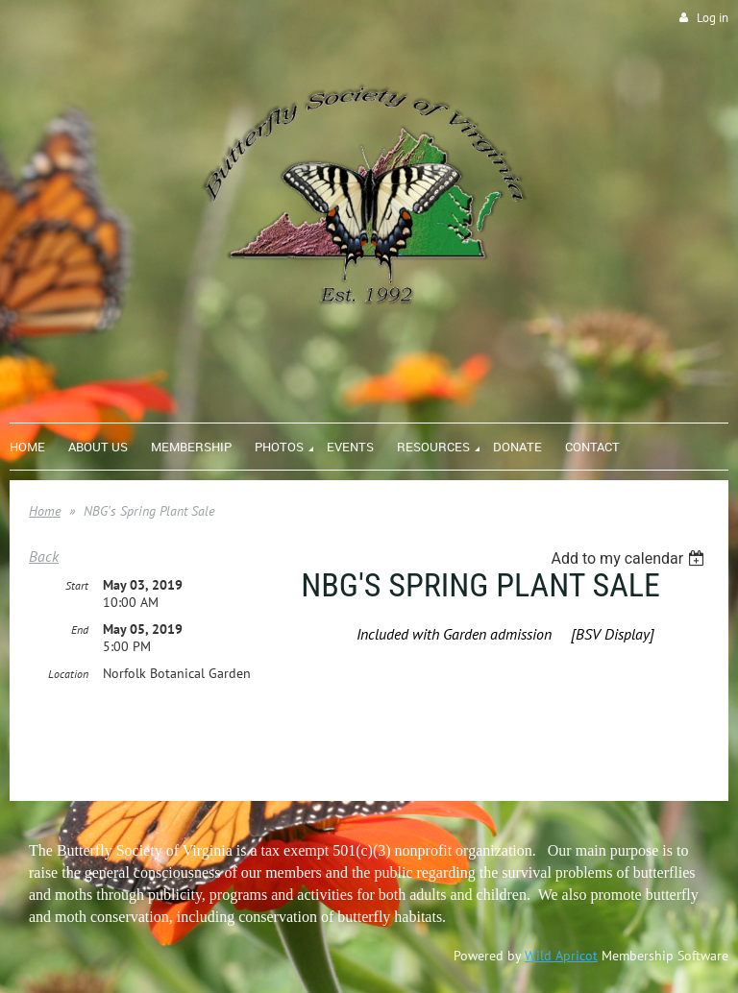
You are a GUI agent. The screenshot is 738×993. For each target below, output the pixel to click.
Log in (712, 18)
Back (44, 556)
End (79, 629)
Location (68, 673)
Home (45, 511)
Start (76, 585)
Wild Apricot (561, 955)
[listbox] (630, 558)
